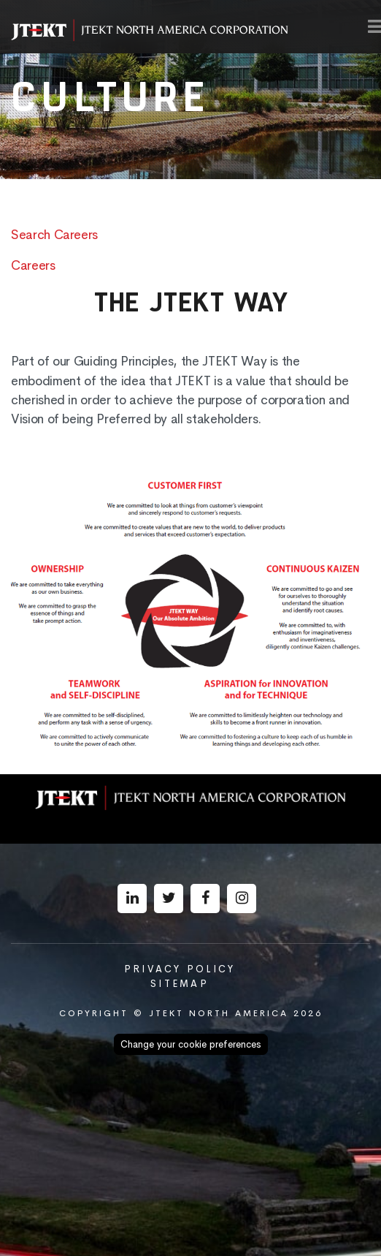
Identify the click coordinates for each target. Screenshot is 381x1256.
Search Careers (54, 235)
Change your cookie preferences (190, 1044)
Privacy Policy (180, 969)
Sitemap (179, 983)
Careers (33, 265)
